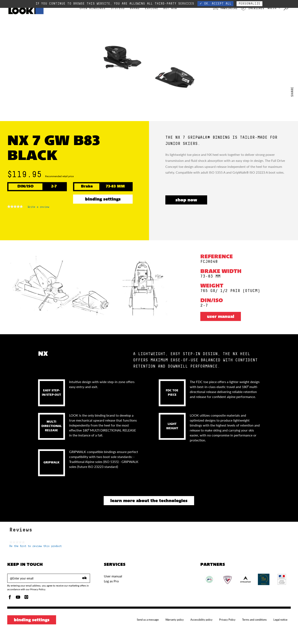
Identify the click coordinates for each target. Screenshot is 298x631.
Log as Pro (111, 581)
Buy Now (170, 8)
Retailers (252, 8)
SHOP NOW (186, 200)
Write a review (38, 207)
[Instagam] (26, 598)
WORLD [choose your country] (274, 8)
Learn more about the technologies (148, 501)
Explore (151, 8)
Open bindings (92, 8)
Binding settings (103, 199)
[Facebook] (9, 598)
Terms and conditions (254, 619)
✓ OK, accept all (215, 3)
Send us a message (148, 619)
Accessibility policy (201, 619)
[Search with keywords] (286, 8)
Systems (118, 8)
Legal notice (280, 619)
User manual (220, 317)
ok (84, 578)
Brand (134, 8)
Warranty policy (174, 619)
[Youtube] (18, 598)
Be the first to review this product (35, 546)
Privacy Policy (227, 619)
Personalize (249, 3)
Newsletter (225, 8)
